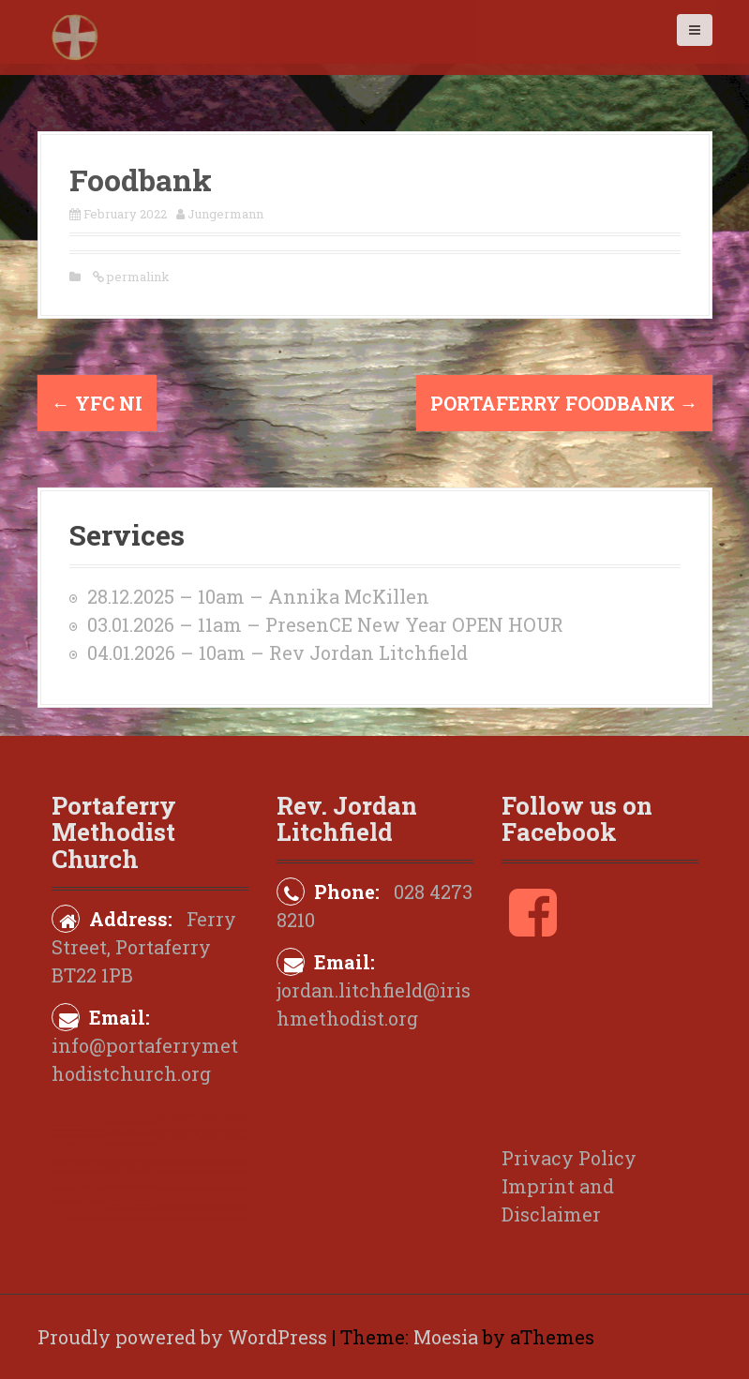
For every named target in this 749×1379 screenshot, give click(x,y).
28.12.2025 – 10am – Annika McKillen (258, 596)
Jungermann (225, 213)
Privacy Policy (569, 1158)
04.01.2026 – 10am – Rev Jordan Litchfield (277, 652)
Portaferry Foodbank (564, 403)
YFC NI (97, 403)
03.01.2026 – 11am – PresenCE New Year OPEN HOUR (325, 624)
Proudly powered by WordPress (182, 1337)
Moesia (445, 1337)
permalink (137, 276)
